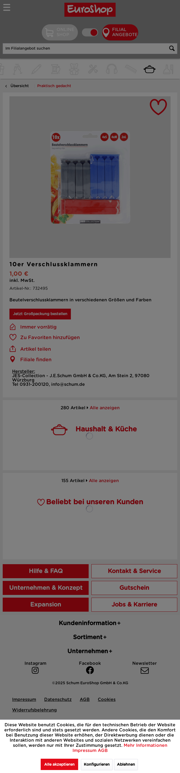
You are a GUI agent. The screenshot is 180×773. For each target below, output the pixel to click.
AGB (103, 750)
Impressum (85, 750)
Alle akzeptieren (59, 765)
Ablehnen (126, 765)
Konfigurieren (97, 765)
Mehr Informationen (145, 745)
